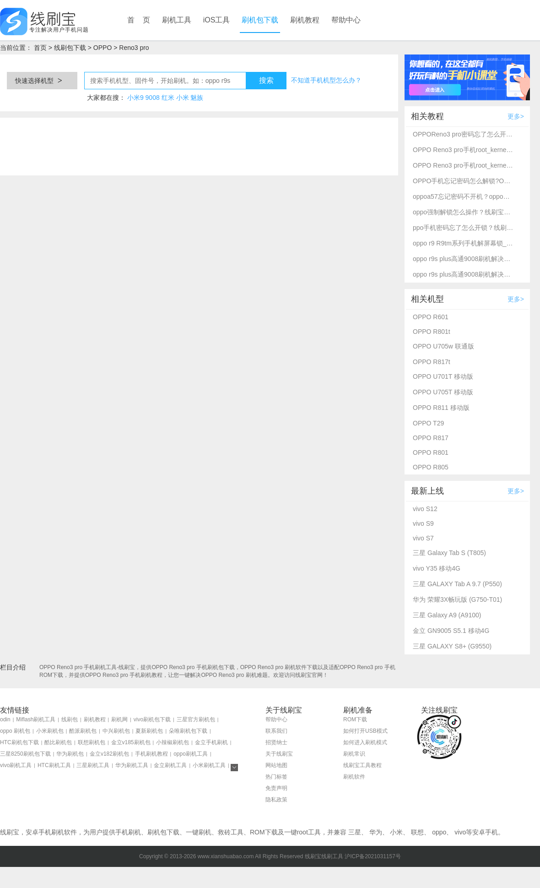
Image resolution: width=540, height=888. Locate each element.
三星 (354, 832)
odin (5, 719)
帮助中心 (346, 20)
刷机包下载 (260, 20)
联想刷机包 (91, 742)
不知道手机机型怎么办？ (326, 80)
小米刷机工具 (209, 765)
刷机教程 (304, 20)
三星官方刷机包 (196, 719)
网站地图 (276, 765)
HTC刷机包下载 (19, 742)
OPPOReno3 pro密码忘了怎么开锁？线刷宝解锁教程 (463, 134)
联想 (417, 832)
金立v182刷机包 (109, 754)
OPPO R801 (430, 452)
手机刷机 (128, 832)
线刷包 (69, 719)
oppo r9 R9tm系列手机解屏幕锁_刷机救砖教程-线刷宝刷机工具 (463, 243)
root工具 (309, 832)
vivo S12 (425, 508)
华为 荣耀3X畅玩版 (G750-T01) (457, 599)
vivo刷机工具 (16, 765)
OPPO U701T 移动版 (443, 376)
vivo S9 (423, 523)
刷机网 (119, 719)
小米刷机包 (50, 731)
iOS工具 (216, 20)
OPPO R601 (430, 317)
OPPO (102, 47)
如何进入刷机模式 (365, 742)
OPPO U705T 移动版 (443, 392)
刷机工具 (176, 20)
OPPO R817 (430, 437)
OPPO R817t (431, 361)
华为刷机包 (70, 754)
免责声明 (276, 788)
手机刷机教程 (151, 754)
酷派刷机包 (83, 731)
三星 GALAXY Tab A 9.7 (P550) (457, 584)
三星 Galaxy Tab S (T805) (449, 552)
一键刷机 (198, 832)
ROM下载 (355, 719)
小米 (182, 97)
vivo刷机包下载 (152, 719)
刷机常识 (354, 754)
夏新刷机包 (149, 731)
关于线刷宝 (279, 754)
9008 (153, 97)
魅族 (196, 97)
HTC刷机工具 (54, 765)
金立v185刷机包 (131, 742)
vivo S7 (423, 538)
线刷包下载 (70, 47)
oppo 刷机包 (15, 731)
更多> (516, 116)
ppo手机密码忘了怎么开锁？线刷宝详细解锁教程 (463, 227)
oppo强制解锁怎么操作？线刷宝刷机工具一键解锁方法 (463, 212)
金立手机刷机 (211, 742)
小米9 (135, 97)
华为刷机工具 (131, 765)
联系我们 (276, 731)
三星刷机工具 (92, 765)
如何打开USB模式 (365, 731)
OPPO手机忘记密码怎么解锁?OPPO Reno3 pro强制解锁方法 (463, 181)
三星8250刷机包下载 (25, 754)
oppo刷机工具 (190, 754)
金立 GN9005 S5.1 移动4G (451, 630)
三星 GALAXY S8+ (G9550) (452, 646)
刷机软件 (354, 777)
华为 (375, 832)
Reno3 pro (134, 47)
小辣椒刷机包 (172, 742)
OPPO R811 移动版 (441, 407)
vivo (460, 832)
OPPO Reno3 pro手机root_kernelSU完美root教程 (463, 149)
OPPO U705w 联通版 (443, 346)
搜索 (266, 80)
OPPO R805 (430, 467)
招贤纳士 (276, 742)
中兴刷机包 (116, 731)
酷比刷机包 (58, 742)
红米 (168, 97)
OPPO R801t (431, 331)
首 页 (138, 20)
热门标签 (276, 777)
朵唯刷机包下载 (188, 731)
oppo (439, 832)
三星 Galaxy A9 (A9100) (447, 615)
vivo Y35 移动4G (436, 568)
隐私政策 (276, 799)
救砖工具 (230, 832)
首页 (40, 47)
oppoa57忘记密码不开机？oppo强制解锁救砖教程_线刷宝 (463, 196)
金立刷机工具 (170, 765)
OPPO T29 (428, 423)
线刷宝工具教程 (362, 765)
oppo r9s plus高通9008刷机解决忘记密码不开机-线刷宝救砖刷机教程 (463, 258)
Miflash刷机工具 (35, 719)
